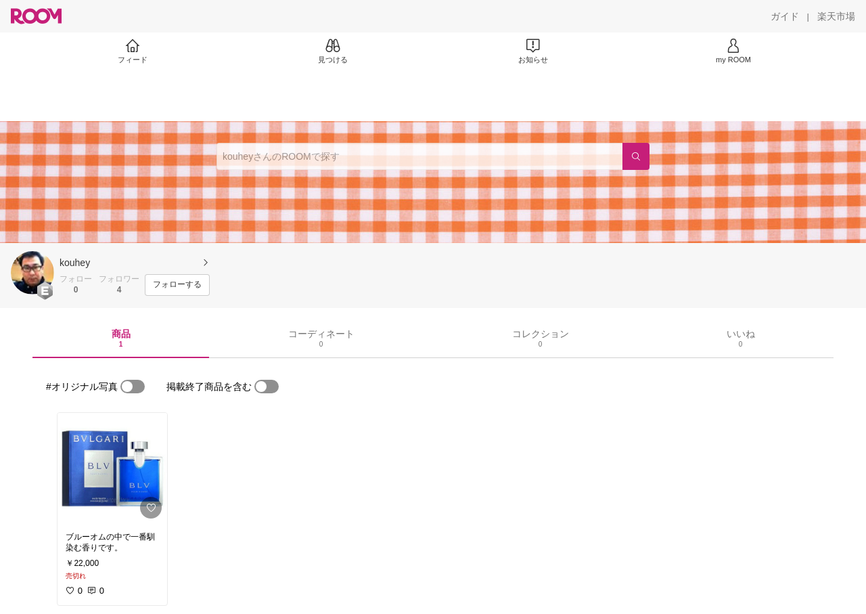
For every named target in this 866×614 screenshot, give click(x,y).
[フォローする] (177, 285)
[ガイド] (785, 16)
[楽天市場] (836, 16)
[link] (112, 468)
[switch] (132, 386)
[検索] (636, 156)
